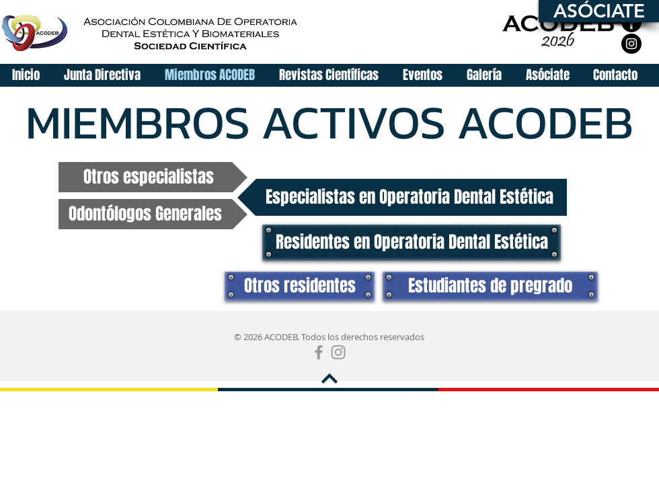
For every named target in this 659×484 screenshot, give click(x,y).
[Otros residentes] (300, 286)
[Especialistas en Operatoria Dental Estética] (402, 197)
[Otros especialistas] (153, 177)
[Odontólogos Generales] (153, 214)
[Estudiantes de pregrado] (490, 286)
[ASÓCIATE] (599, 11)
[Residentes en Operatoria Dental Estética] (411, 242)
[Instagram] (631, 44)
